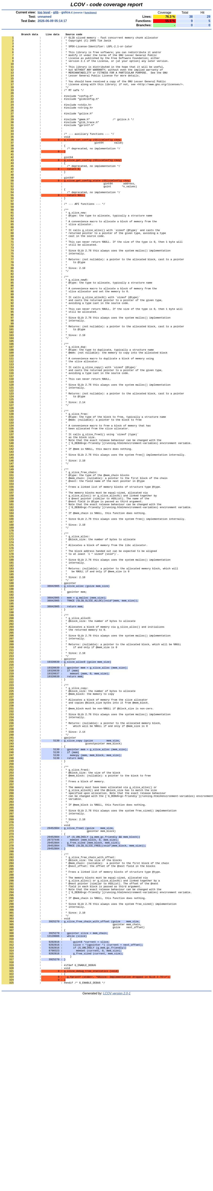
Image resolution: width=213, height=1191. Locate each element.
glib (56, 12)
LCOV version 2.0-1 (117, 1184)
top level (44, 12)
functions (90, 12)
